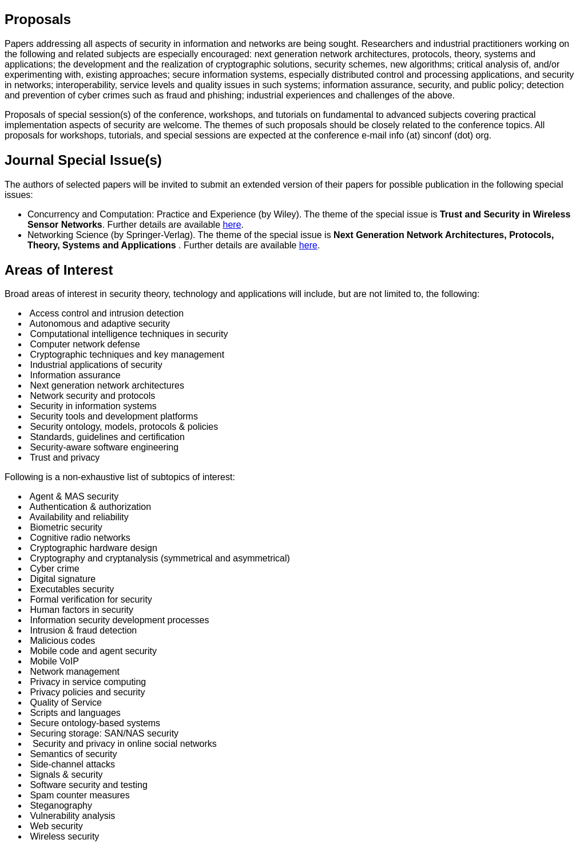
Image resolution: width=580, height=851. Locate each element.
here (232, 224)
